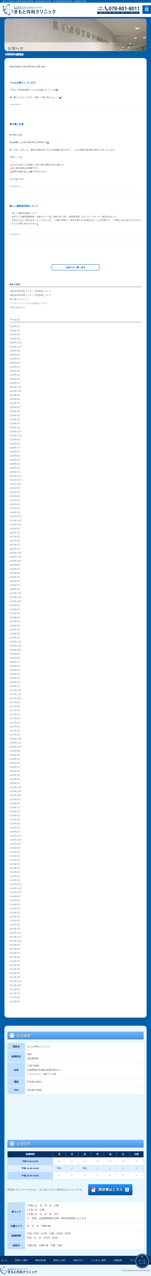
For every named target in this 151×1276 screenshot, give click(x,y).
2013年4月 (15, 916)
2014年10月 (15, 843)
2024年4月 (15, 415)
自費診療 (118, 1260)
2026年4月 (15, 326)
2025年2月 (15, 378)
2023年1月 (15, 471)
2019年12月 (15, 593)
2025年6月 (15, 362)
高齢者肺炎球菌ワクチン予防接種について (31, 294)
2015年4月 (15, 819)
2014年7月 (15, 855)
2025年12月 (15, 342)
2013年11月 (15, 888)
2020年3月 (15, 580)
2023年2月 (15, 467)
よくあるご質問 (98, 1260)
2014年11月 (15, 839)
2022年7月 (15, 491)
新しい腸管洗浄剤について (24, 206)
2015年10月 (15, 795)
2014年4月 (15, 867)
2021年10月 (15, 524)
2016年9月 (15, 750)
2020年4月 (15, 576)
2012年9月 (15, 944)
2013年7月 (15, 904)
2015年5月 (15, 815)
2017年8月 (15, 706)
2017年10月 (15, 698)
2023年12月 (15, 431)
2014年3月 (15, 871)
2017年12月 (15, 690)
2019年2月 (15, 633)
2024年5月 (15, 411)
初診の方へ (78, 1260)
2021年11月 (15, 520)
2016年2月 (15, 778)
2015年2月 (15, 827)
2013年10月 (15, 892)
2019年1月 (15, 637)
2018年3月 (15, 677)
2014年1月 (15, 880)
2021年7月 (15, 532)
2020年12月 (15, 552)
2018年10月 (15, 649)
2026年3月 (15, 330)
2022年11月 (15, 479)
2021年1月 (15, 548)
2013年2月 (15, 924)
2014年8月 (15, 851)
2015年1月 (15, 831)
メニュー (146, 9)
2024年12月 (15, 386)
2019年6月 (15, 617)
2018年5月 (15, 669)
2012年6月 (15, 956)
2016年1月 (15, 783)
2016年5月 (15, 766)
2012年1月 (15, 977)
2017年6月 (15, 714)
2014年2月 (15, 875)
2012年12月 (15, 932)
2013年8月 (15, 900)
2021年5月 (15, 536)
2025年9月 (15, 350)
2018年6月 (15, 665)
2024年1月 (15, 427)
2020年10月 (15, 560)
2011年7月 (15, 993)
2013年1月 (15, 928)
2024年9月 (15, 394)
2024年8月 (15, 399)
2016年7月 (15, 758)
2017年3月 (15, 726)
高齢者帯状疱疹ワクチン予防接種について (31, 291)
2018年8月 (15, 657)
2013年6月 (15, 908)
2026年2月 (15, 334)
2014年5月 (15, 863)
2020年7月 (15, 568)
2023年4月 (15, 459)
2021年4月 (15, 540)
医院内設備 (40, 1260)
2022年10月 (15, 483)
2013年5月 (15, 912)
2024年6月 (15, 407)
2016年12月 (15, 738)
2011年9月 (15, 989)
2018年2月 (15, 681)
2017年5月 (15, 718)
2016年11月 (15, 742)
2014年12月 (15, 835)
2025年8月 (15, 354)
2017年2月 (15, 730)
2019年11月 (15, 597)
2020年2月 (15, 584)
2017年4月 (15, 722)
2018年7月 (15, 661)
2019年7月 (15, 613)
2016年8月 (15, 754)
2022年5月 (15, 500)
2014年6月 (15, 859)
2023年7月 (15, 447)
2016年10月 (15, 746)
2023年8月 (15, 443)
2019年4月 (15, 625)
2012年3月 (15, 968)
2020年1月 (15, 589)
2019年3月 (15, 629)
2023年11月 (15, 435)
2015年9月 (15, 799)
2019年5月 (15, 621)
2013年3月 (15, 920)
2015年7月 (15, 807)
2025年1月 (15, 382)
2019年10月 (15, 601)
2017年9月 (15, 702)
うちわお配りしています (23, 82)
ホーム (4, 1260)
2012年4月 (15, 964)
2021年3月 (15, 544)
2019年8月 (15, 609)
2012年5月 (15, 960)
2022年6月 (15, 496)
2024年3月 (15, 419)
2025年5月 (15, 366)
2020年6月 (15, 572)
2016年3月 (15, 774)
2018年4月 (15, 673)
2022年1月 (15, 512)
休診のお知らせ (17, 307)
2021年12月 (15, 516)
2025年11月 (15, 346)
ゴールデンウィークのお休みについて (28, 303)
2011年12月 (15, 981)
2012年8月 (15, 948)
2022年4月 (15, 504)
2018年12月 (15, 641)
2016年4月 (15, 770)
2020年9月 (15, 564)
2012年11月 (15, 936)
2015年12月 (15, 787)
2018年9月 (15, 653)
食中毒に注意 (17, 124)
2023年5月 (15, 455)
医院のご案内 (21, 1260)
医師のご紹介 (59, 1260)
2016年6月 (15, 762)
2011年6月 (15, 997)
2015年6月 (15, 811)
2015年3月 (15, 823)
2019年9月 (15, 605)
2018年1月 (15, 686)
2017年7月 (15, 710)
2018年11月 (15, 645)
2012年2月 (15, 973)
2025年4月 (15, 370)
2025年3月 (15, 374)
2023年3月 (15, 463)
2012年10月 (15, 940)
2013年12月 (15, 884)
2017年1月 (15, 734)
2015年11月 (15, 791)
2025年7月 (15, 358)
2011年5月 (15, 1001)
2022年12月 (15, 475)
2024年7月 (15, 403)
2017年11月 (15, 694)
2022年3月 (15, 508)
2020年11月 (15, 556)
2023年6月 (15, 451)
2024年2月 (15, 423)
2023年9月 (15, 439)
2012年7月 (15, 952)
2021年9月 (15, 528)
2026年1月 (15, 338)
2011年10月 (15, 985)
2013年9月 (15, 896)
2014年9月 (15, 847)
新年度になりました (19, 298)
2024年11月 (15, 390)
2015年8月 (15, 803)
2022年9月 (15, 487)
